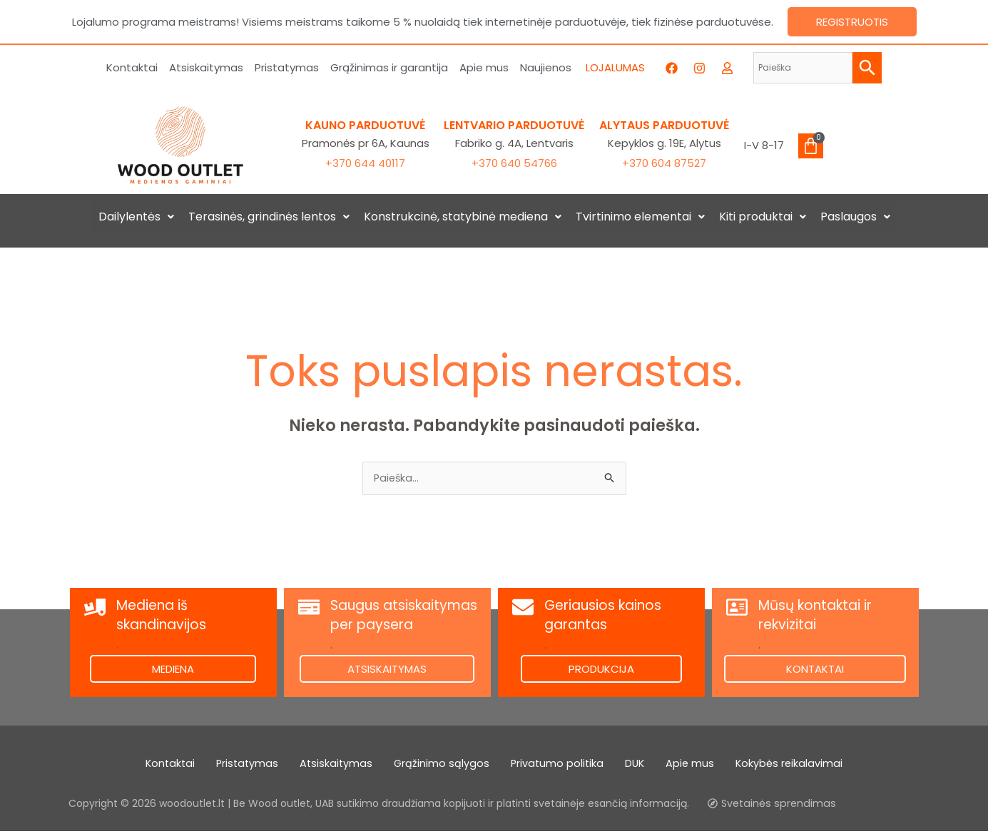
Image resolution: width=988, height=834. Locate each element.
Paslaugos (855, 216)
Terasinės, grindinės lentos (269, 216)
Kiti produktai (762, 216)
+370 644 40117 (365, 163)
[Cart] (810, 145)
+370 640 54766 (514, 163)
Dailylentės (136, 216)
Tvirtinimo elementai (640, 216)
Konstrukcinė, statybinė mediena (462, 216)
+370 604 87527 (664, 163)
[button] (136, 216)
